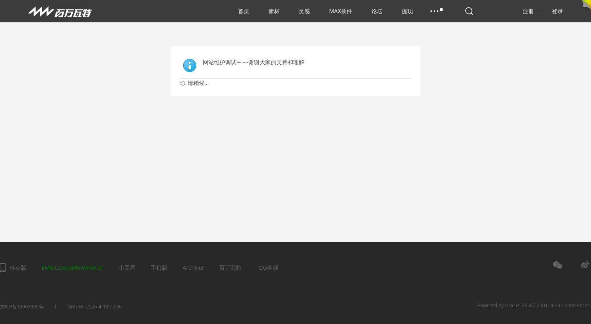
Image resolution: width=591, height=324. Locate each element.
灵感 (304, 11)
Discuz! (513, 305)
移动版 (18, 267)
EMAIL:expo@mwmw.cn (72, 267)
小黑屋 (127, 267)
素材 (274, 11)
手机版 (159, 267)
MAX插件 (340, 11)
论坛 (377, 11)
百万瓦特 (230, 267)
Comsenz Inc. (576, 305)
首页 (243, 11)
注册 (532, 11)
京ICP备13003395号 (22, 306)
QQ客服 (268, 267)
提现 (407, 11)
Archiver (193, 267)
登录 (557, 11)
